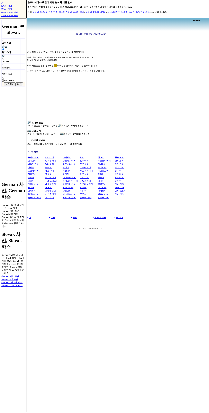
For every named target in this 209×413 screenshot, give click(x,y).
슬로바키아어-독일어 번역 (71, 12)
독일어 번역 (6, 6)
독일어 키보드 (143, 12)
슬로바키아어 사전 (9, 15)
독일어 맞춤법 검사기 (95, 12)
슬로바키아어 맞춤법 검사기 (121, 12)
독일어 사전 (6, 9)
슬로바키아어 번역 (9, 12)
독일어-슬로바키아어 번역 (45, 12)
